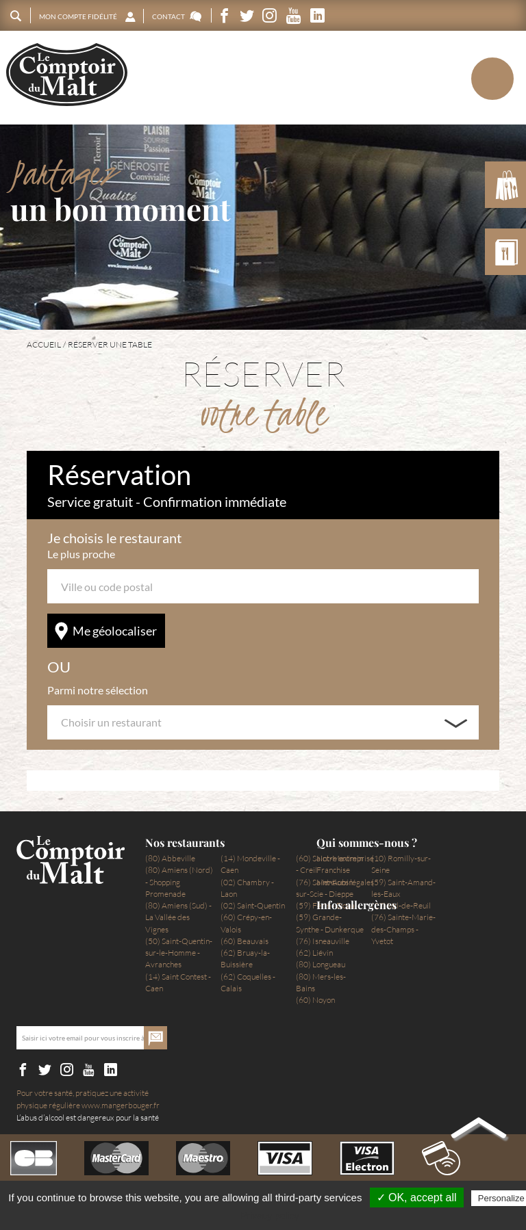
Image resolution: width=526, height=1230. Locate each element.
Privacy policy (269, 1215)
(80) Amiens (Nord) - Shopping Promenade (179, 882)
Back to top (479, 1131)
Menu (469, 77)
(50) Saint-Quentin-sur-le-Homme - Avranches (178, 953)
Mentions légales (345, 882)
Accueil (44, 344)
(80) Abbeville (170, 858)
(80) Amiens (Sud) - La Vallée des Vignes (178, 917)
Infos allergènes (356, 905)
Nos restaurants (185, 843)
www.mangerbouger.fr (121, 1105)
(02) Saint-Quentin (253, 905)
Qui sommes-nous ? (366, 843)
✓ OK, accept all (417, 1197)
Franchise (333, 870)
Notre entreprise (345, 858)
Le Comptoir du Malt (66, 75)
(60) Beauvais (244, 941)
